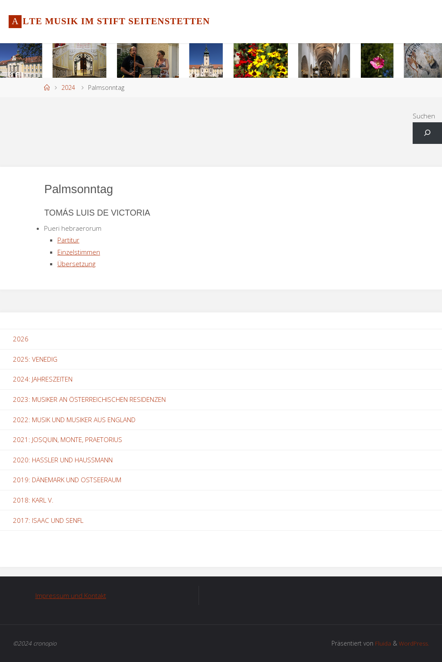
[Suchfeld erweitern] (427, 133)
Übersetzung (76, 263)
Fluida (381, 643)
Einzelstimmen (79, 252)
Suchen (424, 115)
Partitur (68, 240)
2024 (68, 87)
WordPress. (413, 643)
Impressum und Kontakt (70, 595)
